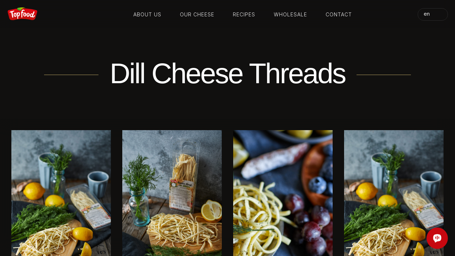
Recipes (244, 14)
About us (147, 14)
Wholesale (290, 14)
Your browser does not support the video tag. (227, 102)
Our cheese (197, 14)
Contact (339, 14)
